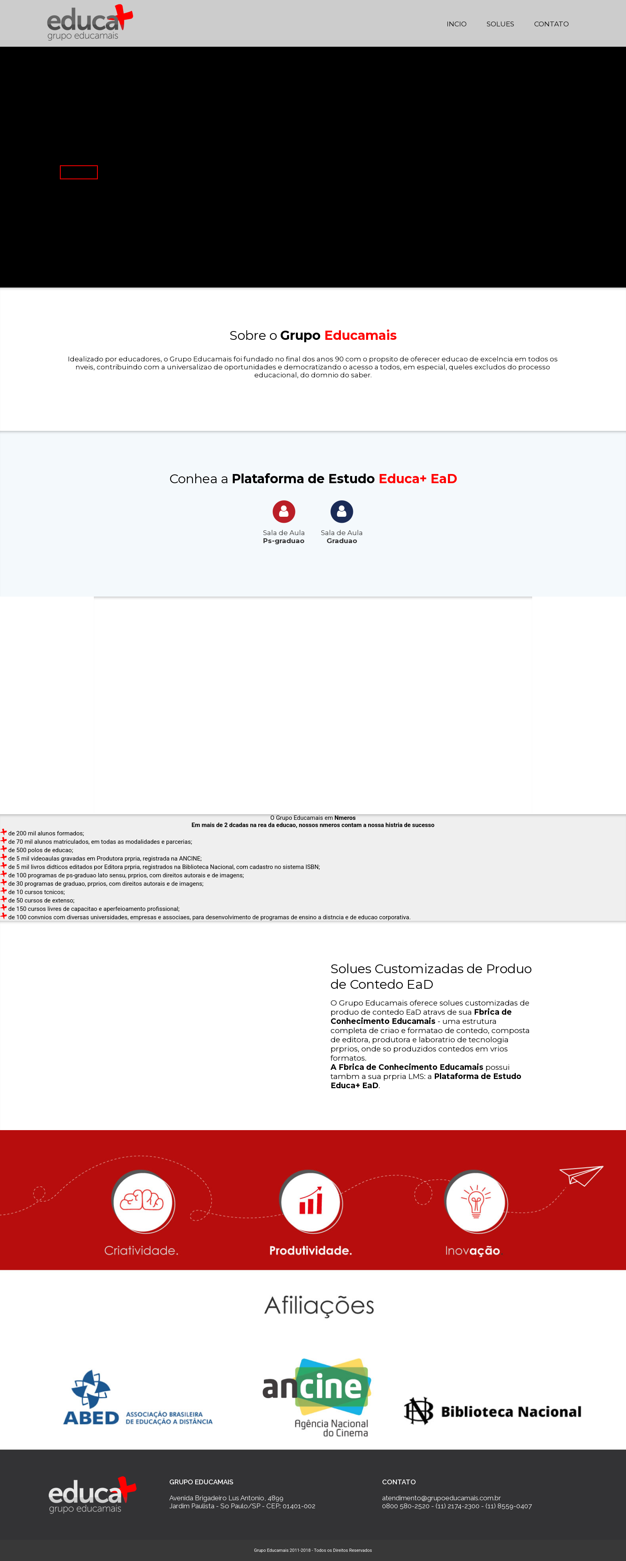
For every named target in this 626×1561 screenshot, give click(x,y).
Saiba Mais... (79, 172)
